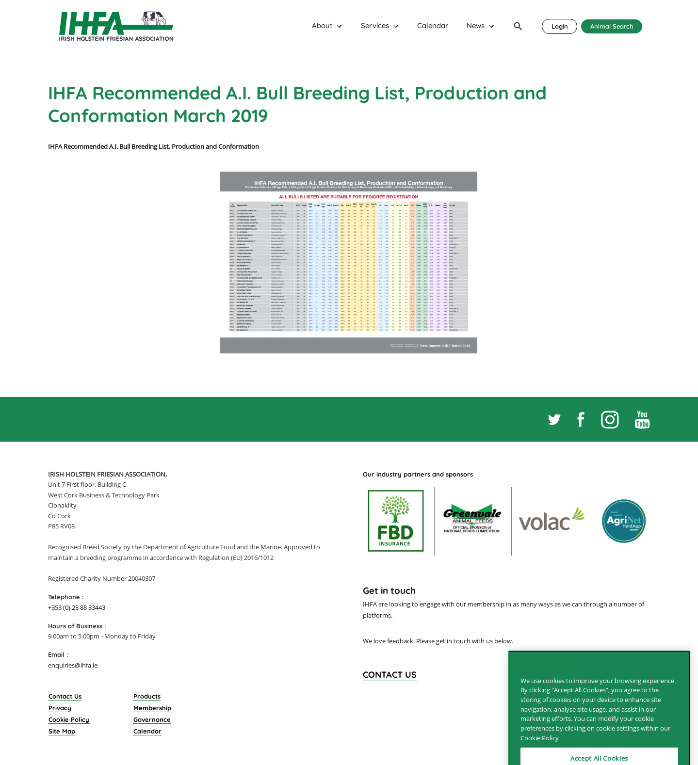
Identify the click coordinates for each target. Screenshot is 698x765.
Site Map (62, 731)
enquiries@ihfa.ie (72, 665)
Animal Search (611, 26)
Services (375, 25)
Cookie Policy (69, 719)
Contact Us (65, 696)
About (322, 25)
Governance (152, 719)
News (476, 25)
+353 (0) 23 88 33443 (76, 607)
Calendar (432, 25)
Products (147, 696)
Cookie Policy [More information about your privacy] (539, 753)
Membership (152, 708)
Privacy (60, 708)
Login (560, 26)
